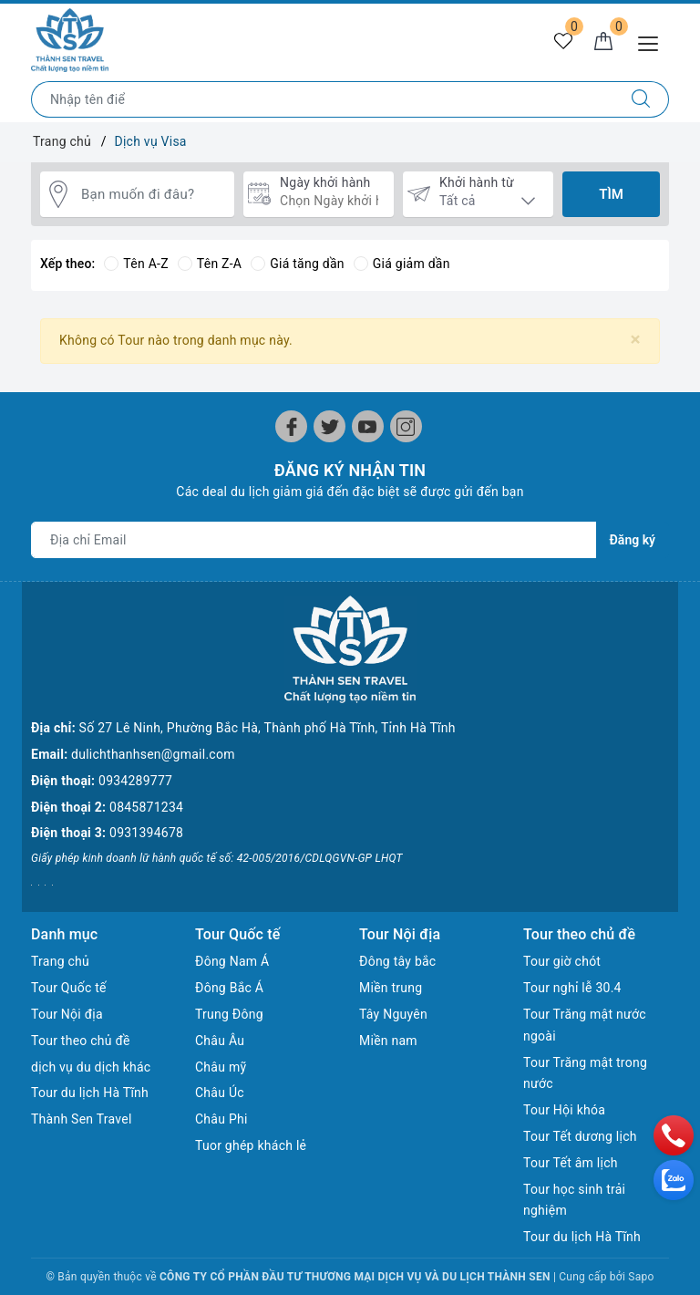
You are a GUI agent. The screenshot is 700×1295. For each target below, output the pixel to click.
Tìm (611, 194)
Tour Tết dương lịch (580, 1136)
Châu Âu (219, 1040)
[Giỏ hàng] (603, 41)
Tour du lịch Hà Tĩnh (90, 1092)
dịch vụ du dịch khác (90, 1067)
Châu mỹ (220, 1067)
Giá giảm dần (402, 263)
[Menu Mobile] (653, 41)
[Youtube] (368, 426)
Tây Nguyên (393, 1014)
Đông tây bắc (397, 961)
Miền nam (388, 1040)
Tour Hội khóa (564, 1110)
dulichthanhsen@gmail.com (153, 754)
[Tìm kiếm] (641, 99)
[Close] (635, 339)
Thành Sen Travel (81, 1119)
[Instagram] (406, 426)
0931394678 (146, 832)
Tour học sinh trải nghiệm (574, 1200)
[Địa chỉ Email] (314, 540)
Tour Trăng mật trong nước (585, 1073)
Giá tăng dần (298, 263)
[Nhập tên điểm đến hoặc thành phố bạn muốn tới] (322, 99)
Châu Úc (219, 1092)
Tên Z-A (210, 263)
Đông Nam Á (232, 961)
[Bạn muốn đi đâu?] (153, 194)
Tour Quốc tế (69, 987)
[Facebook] (291, 426)
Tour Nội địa (67, 1014)
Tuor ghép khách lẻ (250, 1145)
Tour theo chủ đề (80, 1040)
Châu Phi (221, 1119)
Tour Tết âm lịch (570, 1162)
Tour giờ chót (562, 961)
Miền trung (390, 987)
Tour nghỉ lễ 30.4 (572, 987)
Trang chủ (60, 961)
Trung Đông (229, 1014)
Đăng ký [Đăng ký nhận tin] (632, 540)
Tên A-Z (136, 263)
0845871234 (146, 807)
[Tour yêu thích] (563, 41)
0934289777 (135, 780)
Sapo (641, 1276)
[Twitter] (329, 426)
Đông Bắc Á (229, 987)
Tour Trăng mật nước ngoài (584, 1025)
